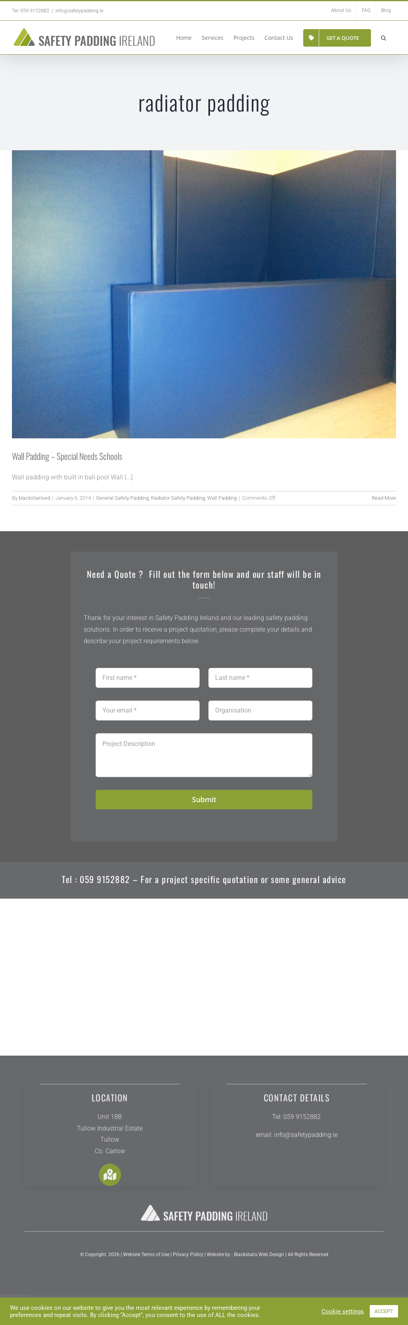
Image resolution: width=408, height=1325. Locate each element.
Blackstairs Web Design (259, 1259)
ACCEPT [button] (384, 1311)
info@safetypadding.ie (79, 11)
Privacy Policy (187, 1259)
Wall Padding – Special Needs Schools (67, 456)
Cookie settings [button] (343, 1311)
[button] (383, 37)
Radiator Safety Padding (178, 498)
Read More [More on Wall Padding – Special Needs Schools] (384, 498)
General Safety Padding (122, 498)
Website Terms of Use (146, 1259)
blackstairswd (34, 498)
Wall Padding (222, 498)
